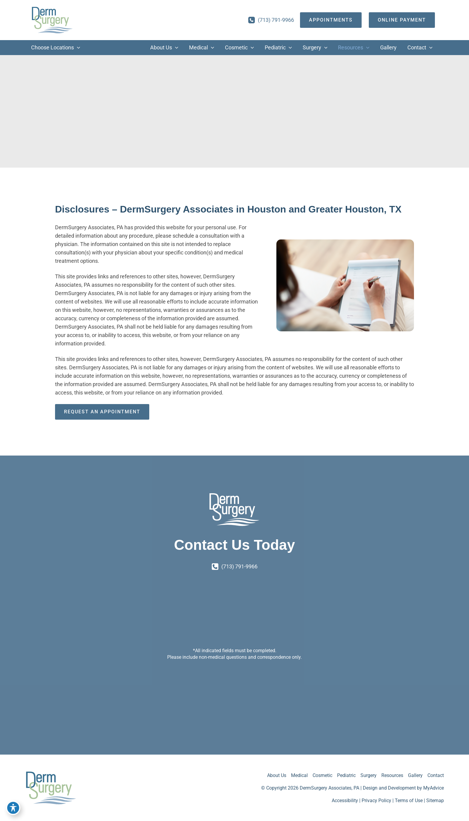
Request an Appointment (102, 412)
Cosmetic (322, 775)
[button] (77, 47)
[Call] (271, 20)
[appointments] (331, 20)
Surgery (368, 775)
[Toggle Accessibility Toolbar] (13, 808)
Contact (435, 775)
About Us (276, 775)
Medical (299, 775)
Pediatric (346, 775)
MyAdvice (433, 788)
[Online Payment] (402, 20)
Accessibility (345, 800)
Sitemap (435, 800)
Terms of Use (409, 800)
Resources (392, 775)
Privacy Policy (376, 800)
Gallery (415, 775)
